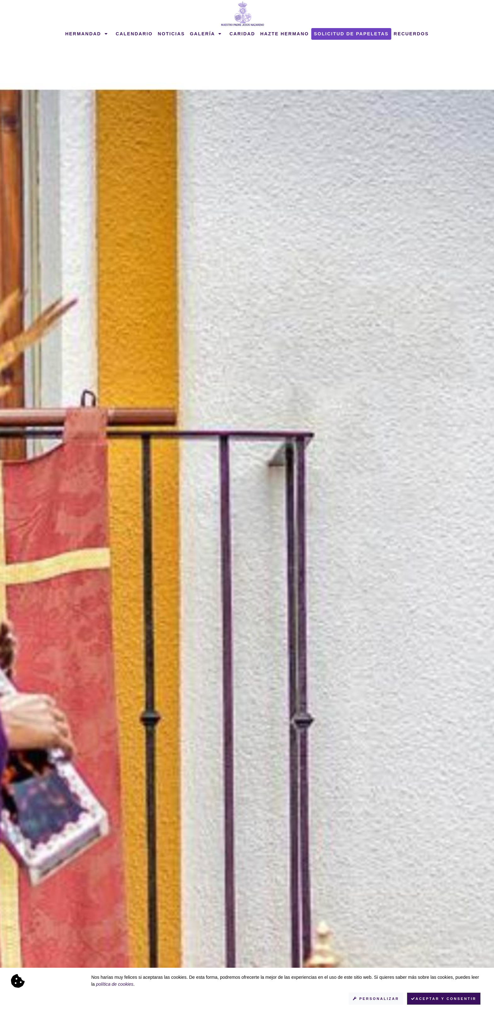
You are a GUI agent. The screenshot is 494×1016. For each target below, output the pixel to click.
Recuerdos (411, 33)
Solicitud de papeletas (351, 33)
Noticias (171, 33)
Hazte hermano (284, 33)
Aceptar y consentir (443, 999)
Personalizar (376, 999)
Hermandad (86, 33)
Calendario (134, 33)
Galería (206, 33)
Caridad (242, 33)
